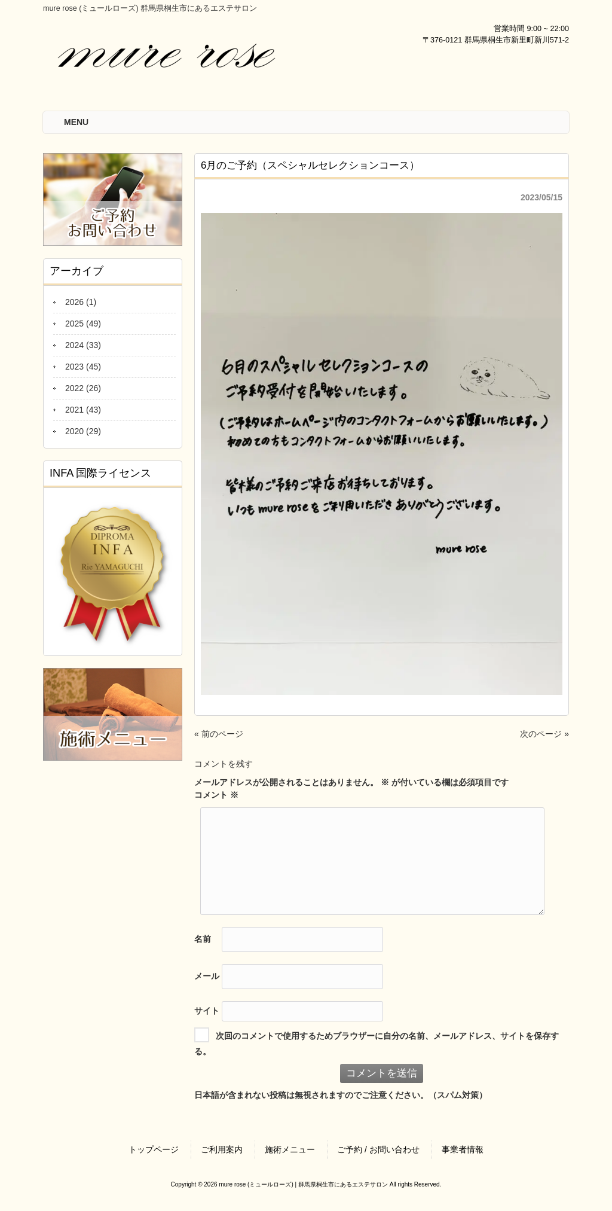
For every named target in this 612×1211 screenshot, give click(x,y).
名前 (202, 939)
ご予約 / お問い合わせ (378, 1149)
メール (206, 976)
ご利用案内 (222, 1149)
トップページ (153, 1149)
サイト (206, 1010)
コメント (216, 795)
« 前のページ (218, 734)
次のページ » (544, 734)
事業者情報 (463, 1149)
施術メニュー (290, 1149)
